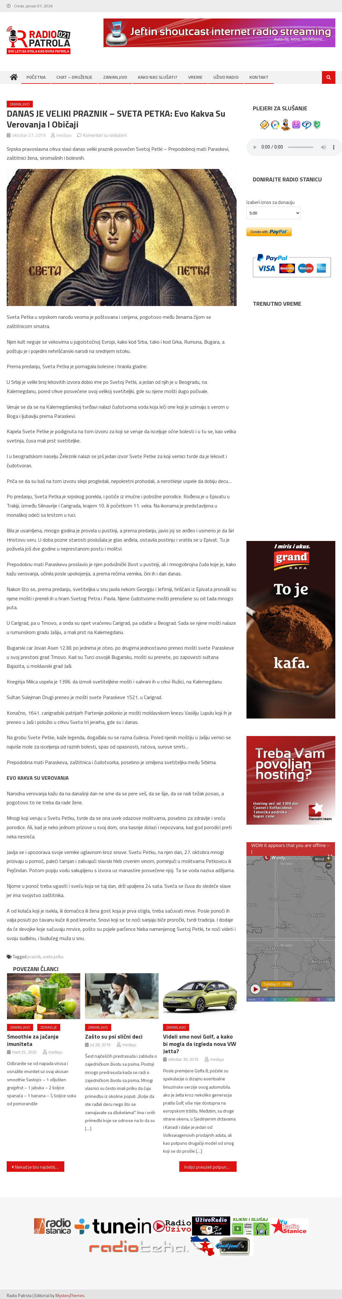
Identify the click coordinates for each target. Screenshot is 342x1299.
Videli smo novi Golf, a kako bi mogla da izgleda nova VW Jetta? (199, 1043)
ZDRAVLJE (48, 1027)
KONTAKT (258, 77)
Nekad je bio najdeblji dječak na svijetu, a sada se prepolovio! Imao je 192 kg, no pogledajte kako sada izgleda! (39, 1167)
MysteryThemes (69, 1295)
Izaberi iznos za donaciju (270, 202)
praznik (34, 956)
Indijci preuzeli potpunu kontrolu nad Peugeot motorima (210, 1167)
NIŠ (290, 444)
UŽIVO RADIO (226, 77)
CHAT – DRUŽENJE (74, 77)
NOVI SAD (290, 332)
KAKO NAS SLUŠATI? (157, 77)
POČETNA (36, 77)
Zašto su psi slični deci (114, 1036)
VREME (195, 77)
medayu (64, 135)
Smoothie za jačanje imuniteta (33, 1040)
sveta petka (53, 956)
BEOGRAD (290, 388)
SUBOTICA (290, 499)
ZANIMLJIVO (115, 77)
